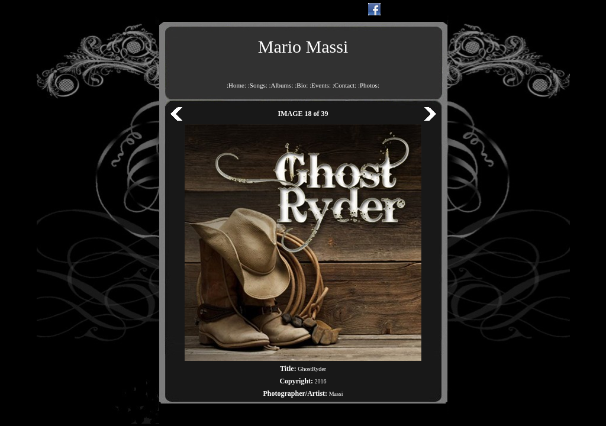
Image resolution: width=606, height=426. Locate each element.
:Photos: (368, 85)
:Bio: (301, 85)
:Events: (320, 85)
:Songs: (257, 85)
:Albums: (281, 85)
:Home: (236, 85)
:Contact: (344, 85)
